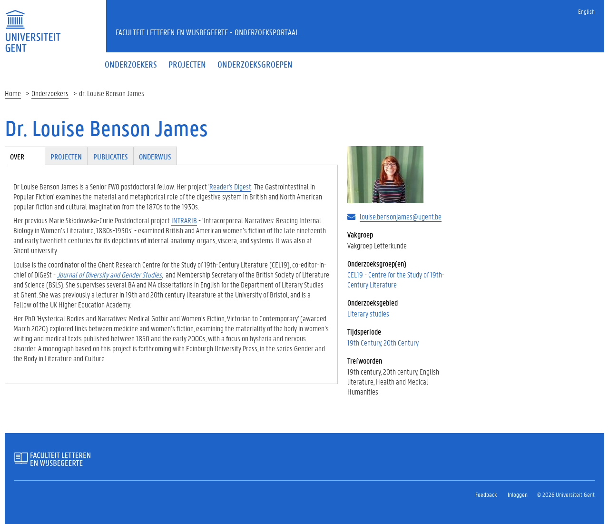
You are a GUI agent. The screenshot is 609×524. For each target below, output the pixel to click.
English (586, 11)
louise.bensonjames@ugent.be (401, 216)
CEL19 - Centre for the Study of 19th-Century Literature (395, 279)
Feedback (486, 494)
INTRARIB (184, 220)
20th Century (401, 342)
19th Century (364, 342)
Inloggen (518, 494)
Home (13, 93)
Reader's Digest (230, 186)
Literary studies (368, 313)
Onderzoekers (50, 93)
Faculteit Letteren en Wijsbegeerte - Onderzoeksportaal (207, 32)
